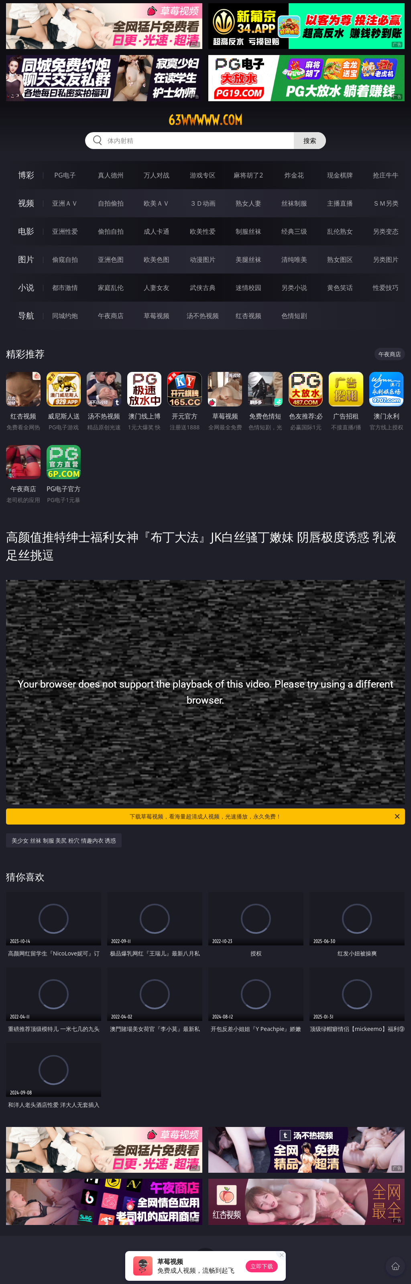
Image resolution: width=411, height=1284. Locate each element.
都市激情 (65, 287)
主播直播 (340, 203)
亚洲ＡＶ (65, 203)
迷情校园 (248, 287)
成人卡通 (156, 231)
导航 (26, 315)
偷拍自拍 (111, 231)
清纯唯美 (294, 259)
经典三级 (294, 231)
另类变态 (386, 231)
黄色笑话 (340, 287)
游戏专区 (203, 175)
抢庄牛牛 (386, 175)
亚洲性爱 (65, 231)
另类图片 (386, 259)
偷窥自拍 (65, 259)
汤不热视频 (203, 315)
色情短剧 (294, 315)
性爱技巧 (386, 287)
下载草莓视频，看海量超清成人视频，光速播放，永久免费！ (265, 816)
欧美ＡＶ (156, 203)
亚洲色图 (111, 259)
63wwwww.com (205, 120)
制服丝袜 (248, 231)
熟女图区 (340, 259)
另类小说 (294, 287)
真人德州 (111, 175)
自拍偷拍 (111, 203)
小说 (26, 287)
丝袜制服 (294, 203)
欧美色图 (156, 259)
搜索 (309, 140)
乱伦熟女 (340, 231)
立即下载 (261, 1266)
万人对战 (156, 175)
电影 (26, 231)
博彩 (26, 174)
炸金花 (294, 175)
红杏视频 (248, 315)
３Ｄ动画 (203, 203)
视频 (26, 203)
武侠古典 (203, 287)
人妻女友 (156, 287)
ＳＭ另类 (386, 203)
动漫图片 (203, 259)
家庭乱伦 (111, 287)
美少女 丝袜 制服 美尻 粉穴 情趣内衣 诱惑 (64, 840)
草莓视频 (156, 315)
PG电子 (64, 175)
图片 (26, 259)
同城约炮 (65, 315)
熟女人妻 (248, 203)
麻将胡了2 (248, 175)
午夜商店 (111, 315)
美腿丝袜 (248, 259)
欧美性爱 (203, 231)
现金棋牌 (340, 175)
